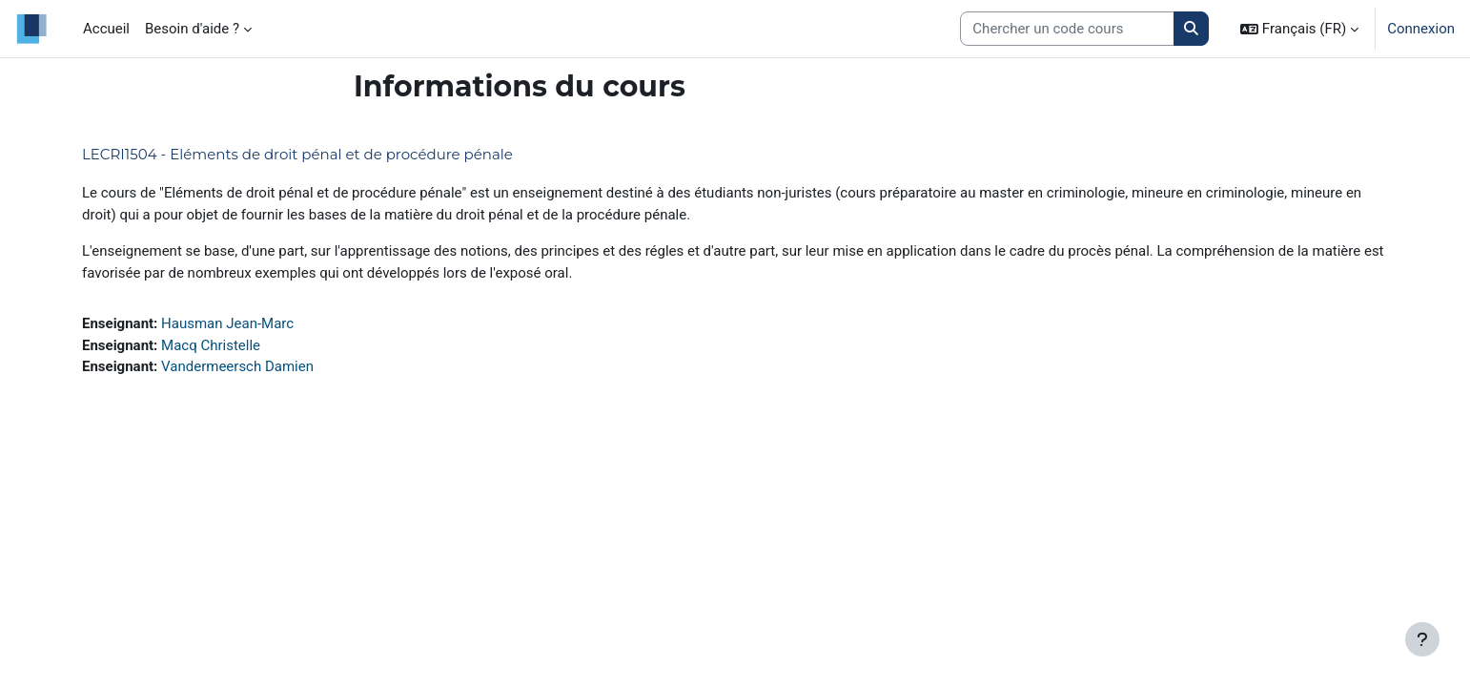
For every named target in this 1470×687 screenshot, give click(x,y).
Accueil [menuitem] (106, 28)
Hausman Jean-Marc (227, 323)
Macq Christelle (210, 345)
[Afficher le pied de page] (1422, 639)
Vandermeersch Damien (237, 366)
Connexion (1421, 28)
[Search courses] (1067, 29)
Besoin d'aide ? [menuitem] (192, 28)
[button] (1299, 28)
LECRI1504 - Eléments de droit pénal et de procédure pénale (297, 154)
